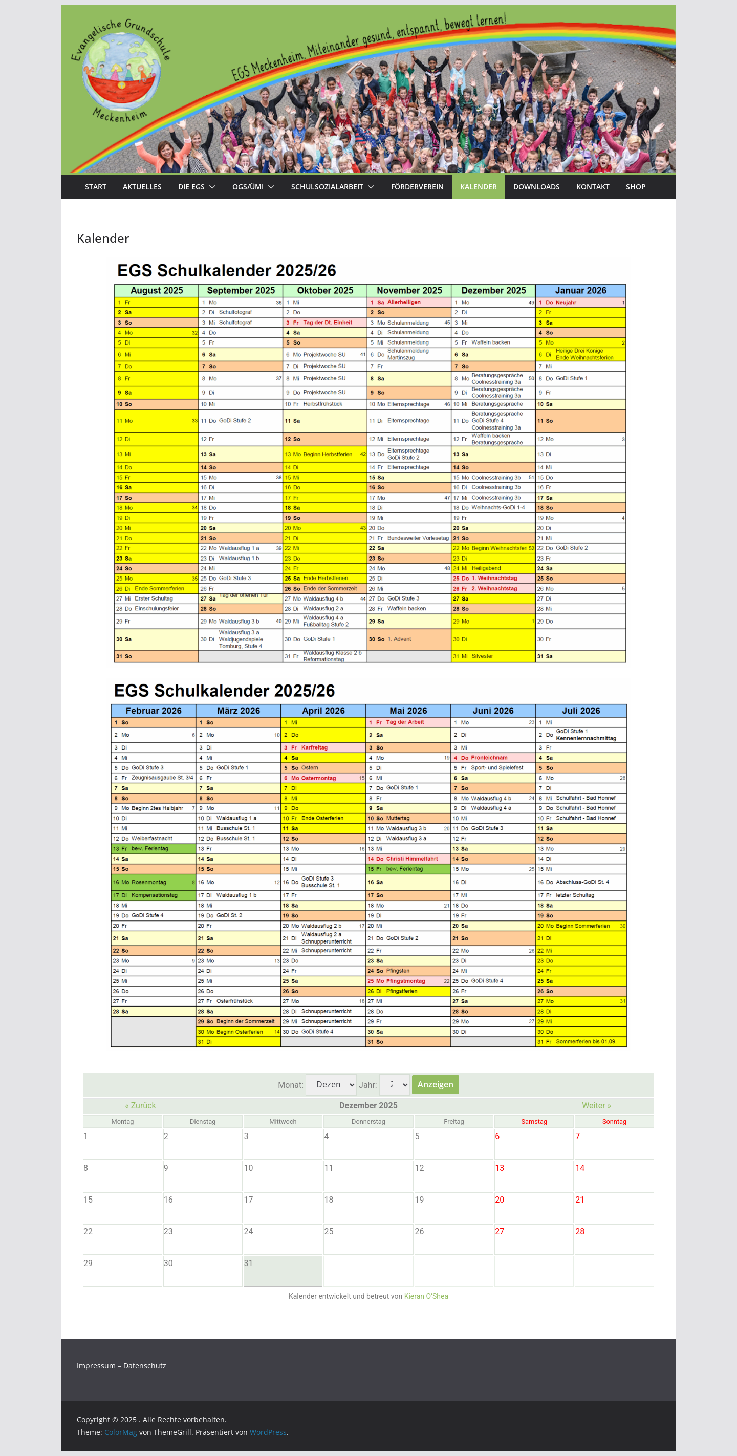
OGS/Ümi (248, 186)
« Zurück (140, 1105)
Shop (636, 186)
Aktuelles (142, 186)
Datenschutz (144, 1366)
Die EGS (191, 186)
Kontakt (593, 186)
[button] (210, 187)
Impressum (96, 1366)
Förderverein (417, 186)
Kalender (478, 186)
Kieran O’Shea (426, 1296)
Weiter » (596, 1105)
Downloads (536, 186)
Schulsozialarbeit (327, 186)
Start (95, 186)
